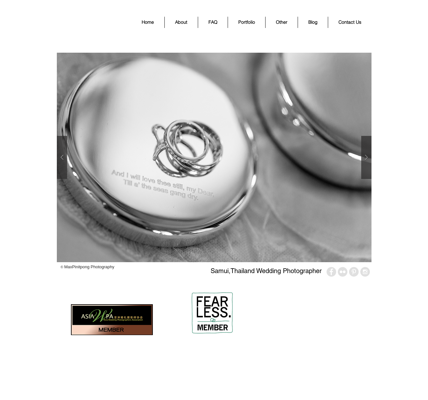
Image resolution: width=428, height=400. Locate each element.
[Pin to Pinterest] (111, 283)
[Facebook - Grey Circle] (331, 272)
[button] (246, 22)
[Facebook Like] (71, 283)
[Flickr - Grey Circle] (342, 272)
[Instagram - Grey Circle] (365, 272)
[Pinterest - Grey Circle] (354, 272)
